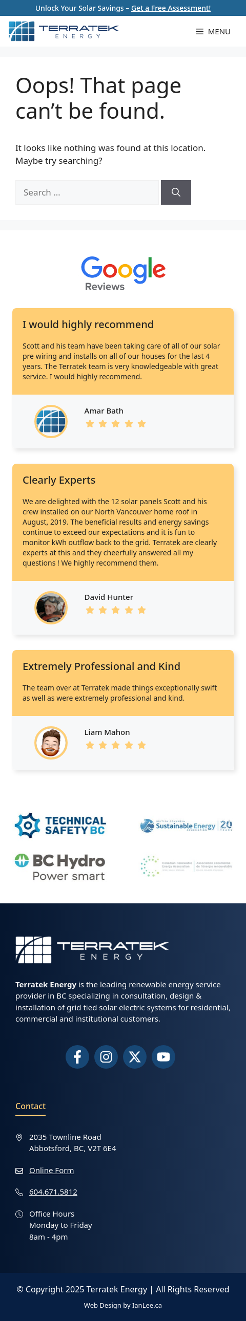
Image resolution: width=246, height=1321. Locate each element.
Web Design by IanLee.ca (123, 1305)
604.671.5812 (53, 1191)
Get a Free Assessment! (171, 8)
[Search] (176, 192)
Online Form (51, 1170)
